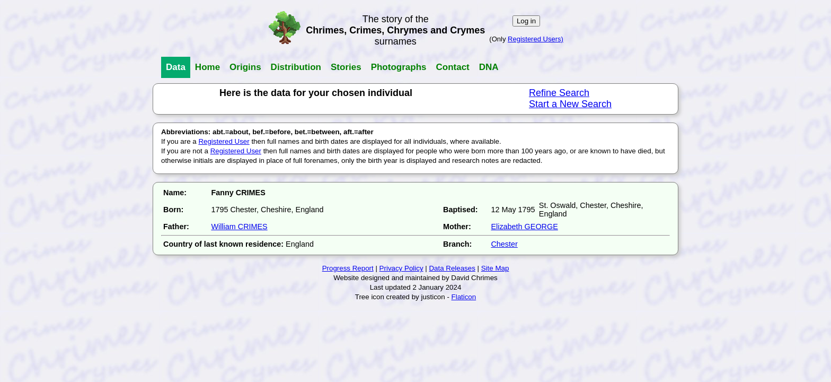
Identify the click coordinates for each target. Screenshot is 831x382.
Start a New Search (570, 104)
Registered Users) (535, 39)
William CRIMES (239, 226)
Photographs (399, 67)
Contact (452, 67)
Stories (346, 67)
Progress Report (348, 268)
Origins (245, 67)
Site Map (495, 268)
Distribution (296, 67)
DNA (489, 67)
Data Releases (452, 268)
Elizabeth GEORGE (524, 226)
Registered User (223, 141)
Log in (526, 21)
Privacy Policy (401, 268)
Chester (504, 244)
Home (207, 67)
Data (175, 67)
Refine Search (559, 93)
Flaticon (464, 297)
